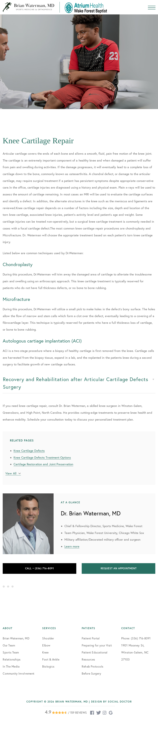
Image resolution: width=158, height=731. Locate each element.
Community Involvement (18, 673)
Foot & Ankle (50, 659)
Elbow (46, 645)
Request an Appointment (119, 568)
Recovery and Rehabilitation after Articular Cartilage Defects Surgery (75, 383)
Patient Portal (91, 638)
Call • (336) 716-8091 (39, 568)
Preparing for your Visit (97, 645)
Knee (45, 652)
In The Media (11, 666)
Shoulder (48, 638)
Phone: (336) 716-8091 (136, 638)
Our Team (9, 645)
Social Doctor (120, 701)
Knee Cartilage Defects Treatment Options (42, 457)
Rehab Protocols (92, 666)
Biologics (48, 666)
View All (10, 473)
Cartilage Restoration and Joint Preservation (43, 464)
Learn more (71, 546)
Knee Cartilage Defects (29, 450)
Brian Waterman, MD (16, 638)
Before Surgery (91, 673)
